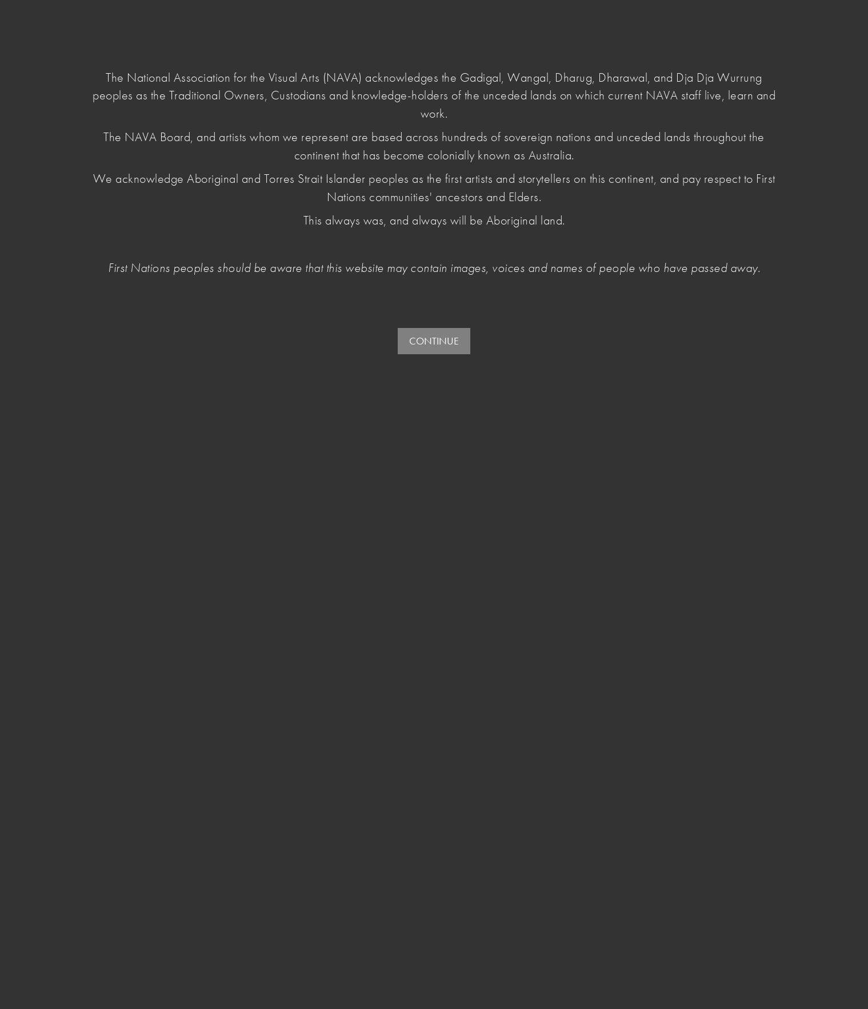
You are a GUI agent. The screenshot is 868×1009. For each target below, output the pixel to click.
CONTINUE (434, 340)
